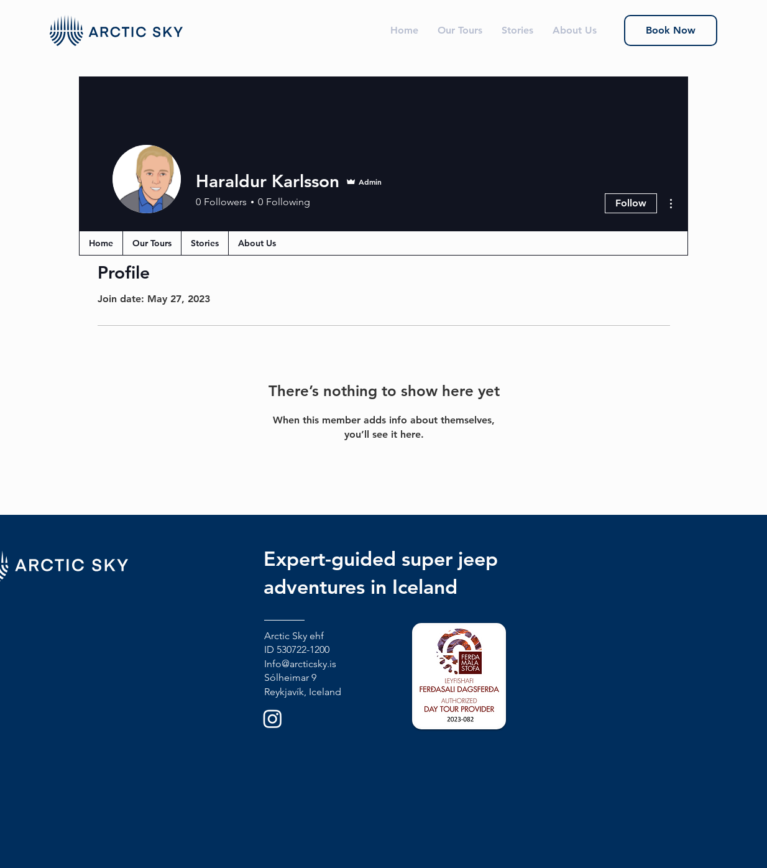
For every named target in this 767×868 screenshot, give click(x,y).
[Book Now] (670, 30)
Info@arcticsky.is (300, 664)
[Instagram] (272, 718)
